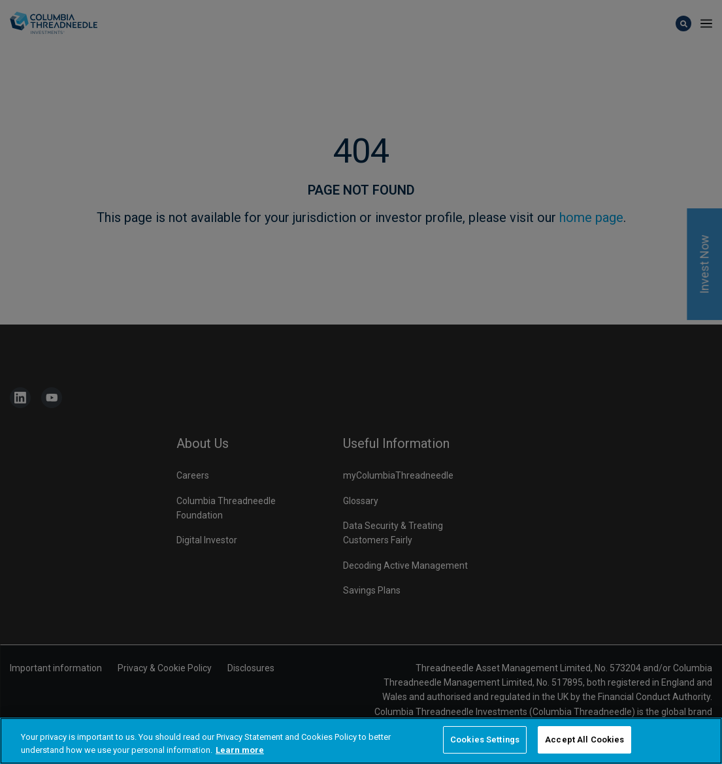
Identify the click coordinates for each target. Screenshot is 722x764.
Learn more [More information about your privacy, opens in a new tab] (240, 750)
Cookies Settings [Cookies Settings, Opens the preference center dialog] (484, 740)
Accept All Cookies (584, 740)
